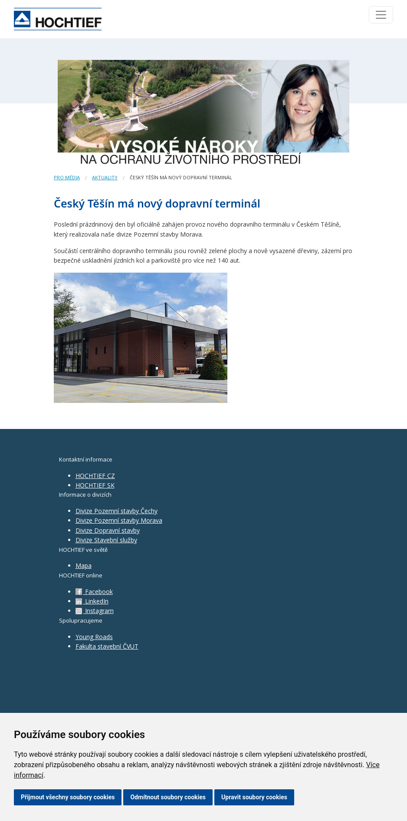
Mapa (83, 565)
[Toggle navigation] (381, 14)
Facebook (94, 591)
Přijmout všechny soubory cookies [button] (68, 797)
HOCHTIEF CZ (95, 475)
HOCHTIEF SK (95, 485)
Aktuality (105, 177)
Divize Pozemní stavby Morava (118, 520)
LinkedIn (91, 601)
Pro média (67, 177)
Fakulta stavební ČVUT (106, 646)
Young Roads (94, 637)
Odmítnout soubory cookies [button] (168, 797)
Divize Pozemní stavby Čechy (116, 511)
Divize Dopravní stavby (107, 530)
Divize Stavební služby (106, 540)
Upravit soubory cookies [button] (254, 797)
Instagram (94, 611)
